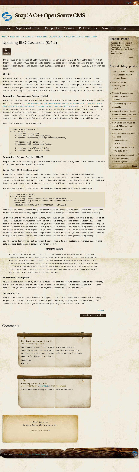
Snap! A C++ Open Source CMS (50, 15)
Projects (52, 28)
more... (133, 60)
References (88, 28)
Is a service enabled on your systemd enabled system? (123, 161)
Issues (69, 28)
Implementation (28, 28)
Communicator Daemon (121, 46)
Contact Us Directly (39, 439)
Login (128, 2)
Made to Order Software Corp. (32, 463)
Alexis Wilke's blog (93, 323)
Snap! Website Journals (21, 37)
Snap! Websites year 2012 (49, 37)
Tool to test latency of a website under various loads (123, 77)
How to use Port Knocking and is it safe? (122, 88)
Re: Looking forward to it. (37, 349)
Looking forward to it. (35, 392)
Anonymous (43, 395)
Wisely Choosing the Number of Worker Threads (122, 99)
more (134, 168)
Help (122, 28)
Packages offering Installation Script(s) (122, 49)
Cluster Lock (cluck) (121, 43)
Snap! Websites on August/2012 (81, 37)
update (101, 319)
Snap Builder (117, 56)
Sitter (114, 53)
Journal (107, 28)
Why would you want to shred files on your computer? (123, 128)
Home (7, 28)
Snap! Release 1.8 (121, 121)
